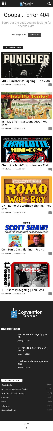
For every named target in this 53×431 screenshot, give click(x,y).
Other (3, 402)
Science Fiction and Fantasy (12, 393)
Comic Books (6, 385)
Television (5, 406)
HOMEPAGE (34, 35)
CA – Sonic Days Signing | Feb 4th (23, 249)
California (5, 397)
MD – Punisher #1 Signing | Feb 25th (25, 81)
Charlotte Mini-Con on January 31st (24, 165)
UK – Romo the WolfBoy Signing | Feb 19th (26, 207)
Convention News (8, 410)
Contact (26, 424)
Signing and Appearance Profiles (14, 389)
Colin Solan (6, 85)
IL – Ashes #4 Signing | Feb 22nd (22, 290)
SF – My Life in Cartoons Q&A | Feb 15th (24, 123)
